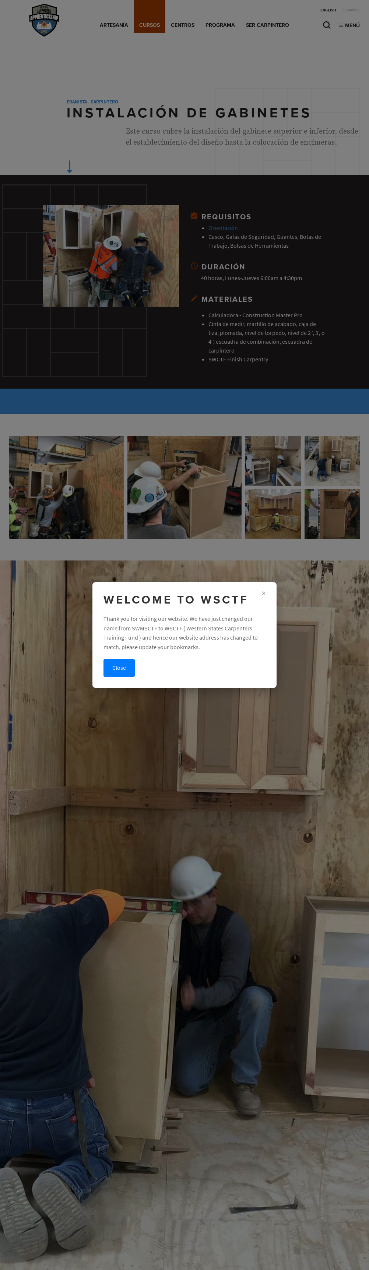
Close (119, 668)
